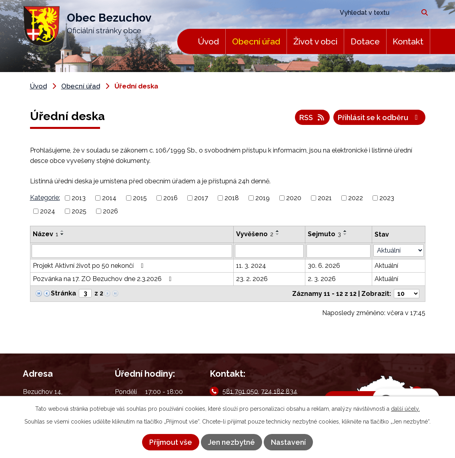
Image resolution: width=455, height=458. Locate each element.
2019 (262, 198)
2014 (109, 198)
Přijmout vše (170, 442)
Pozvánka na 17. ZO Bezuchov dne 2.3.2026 (103, 279)
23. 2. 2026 (252, 279)
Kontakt (408, 41)
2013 (79, 198)
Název (45, 234)
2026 (110, 211)
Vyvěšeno (254, 234)
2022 (355, 198)
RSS (312, 117)
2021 (325, 198)
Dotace (365, 41)
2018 (231, 198)
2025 (79, 211)
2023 (386, 198)
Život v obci (315, 41)
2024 (47, 211)
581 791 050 (240, 391)
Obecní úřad (256, 41)
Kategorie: (45, 197)
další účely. (405, 409)
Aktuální (386, 265)
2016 (170, 198)
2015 (140, 198)
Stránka (63, 293)
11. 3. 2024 (251, 265)
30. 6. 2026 (324, 265)
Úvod (208, 41)
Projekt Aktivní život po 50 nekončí (89, 265)
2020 (293, 198)
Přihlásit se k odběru (379, 117)
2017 (201, 198)
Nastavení (288, 442)
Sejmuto (324, 234)
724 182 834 (279, 391)
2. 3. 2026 (322, 279)
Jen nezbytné (231, 442)
